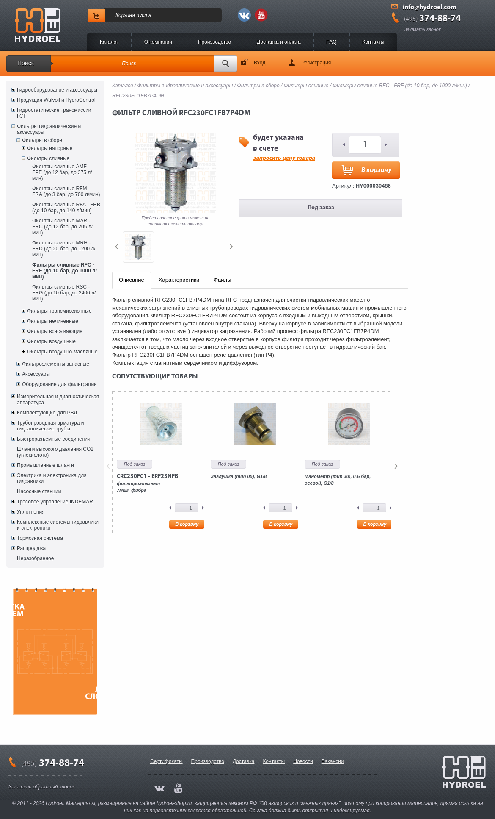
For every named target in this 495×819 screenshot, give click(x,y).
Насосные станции (39, 491)
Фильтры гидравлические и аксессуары (49, 129)
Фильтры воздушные (51, 341)
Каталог (109, 42)
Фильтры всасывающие (54, 331)
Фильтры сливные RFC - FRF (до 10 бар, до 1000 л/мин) (64, 271)
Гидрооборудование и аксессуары (57, 90)
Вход (259, 63)
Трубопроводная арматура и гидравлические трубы (50, 426)
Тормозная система (40, 538)
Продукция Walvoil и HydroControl (56, 100)
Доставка (244, 761)
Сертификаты (166, 761)
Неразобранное (35, 558)
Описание (131, 280)
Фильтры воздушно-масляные (62, 352)
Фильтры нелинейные (52, 321)
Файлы (222, 280)
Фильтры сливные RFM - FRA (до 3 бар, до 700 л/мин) (66, 191)
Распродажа (31, 548)
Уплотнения (31, 512)
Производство (214, 42)
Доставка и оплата (279, 42)
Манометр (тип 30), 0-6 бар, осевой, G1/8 (338, 480)
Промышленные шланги (45, 465)
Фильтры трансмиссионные (59, 311)
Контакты (374, 42)
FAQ (332, 42)
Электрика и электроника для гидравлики (52, 478)
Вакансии (333, 761)
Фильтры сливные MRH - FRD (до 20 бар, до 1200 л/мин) (64, 249)
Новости (303, 761)
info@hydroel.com (429, 7)
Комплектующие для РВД (47, 413)
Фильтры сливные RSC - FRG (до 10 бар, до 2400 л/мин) (64, 293)
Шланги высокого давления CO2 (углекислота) (55, 452)
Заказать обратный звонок (41, 787)
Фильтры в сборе (42, 140)
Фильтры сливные (48, 158)
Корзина (125, 15)
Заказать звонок (422, 29)
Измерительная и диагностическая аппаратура (58, 399)
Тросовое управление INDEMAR (55, 502)
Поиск (25, 63)
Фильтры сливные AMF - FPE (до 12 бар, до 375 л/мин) (62, 172)
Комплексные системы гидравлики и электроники (58, 525)
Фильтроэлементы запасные (55, 364)
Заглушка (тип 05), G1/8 (239, 476)
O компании (158, 42)
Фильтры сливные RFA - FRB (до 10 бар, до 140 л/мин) (66, 208)
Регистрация (316, 63)
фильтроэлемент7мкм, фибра (147, 483)
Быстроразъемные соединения (54, 439)
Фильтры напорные (49, 148)
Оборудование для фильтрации (59, 384)
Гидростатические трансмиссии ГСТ (54, 113)
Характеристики (179, 280)
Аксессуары (36, 374)
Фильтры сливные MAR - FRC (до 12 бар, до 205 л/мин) (62, 227)
